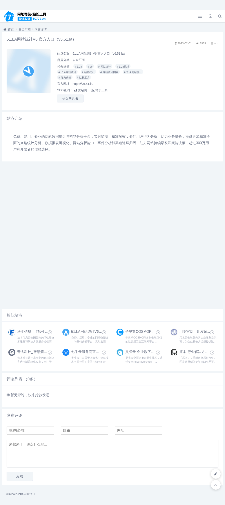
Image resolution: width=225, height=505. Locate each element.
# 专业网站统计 (133, 72)
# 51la (78, 66)
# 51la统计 (123, 66)
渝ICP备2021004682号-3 (20, 494)
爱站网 (80, 90)
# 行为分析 (64, 77)
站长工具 (99, 90)
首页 (11, 29)
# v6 (90, 66)
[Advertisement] (184, 77)
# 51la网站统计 (67, 72)
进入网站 (70, 98)
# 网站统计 (104, 66)
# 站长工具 (83, 77)
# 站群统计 (88, 72)
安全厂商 (24, 29)
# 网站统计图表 (109, 72)
